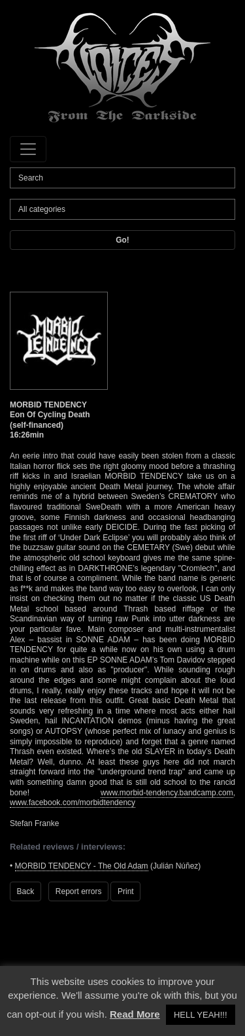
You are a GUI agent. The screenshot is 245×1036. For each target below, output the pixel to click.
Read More (135, 1014)
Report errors (79, 891)
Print (126, 891)
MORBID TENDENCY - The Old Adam (81, 866)
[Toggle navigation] (28, 149)
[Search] (122, 177)
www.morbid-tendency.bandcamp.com (167, 792)
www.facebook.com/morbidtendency (72, 802)
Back (26, 891)
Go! (122, 240)
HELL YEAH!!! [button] (200, 1015)
